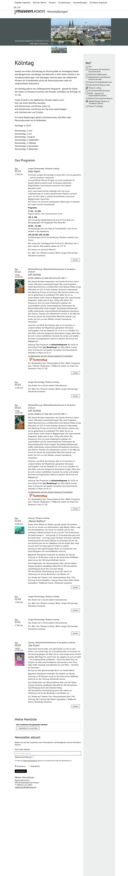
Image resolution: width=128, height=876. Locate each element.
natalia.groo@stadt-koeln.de (25, 787)
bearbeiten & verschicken (28, 728)
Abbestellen (34, 766)
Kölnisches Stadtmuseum (97, 74)
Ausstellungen (64, 2)
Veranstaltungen (80, 2)
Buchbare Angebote (98, 2)
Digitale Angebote (22, 2)
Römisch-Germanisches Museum (100, 98)
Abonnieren (20, 766)
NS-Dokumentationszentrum (99, 90)
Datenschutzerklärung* (24, 757)
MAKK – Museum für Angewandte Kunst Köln (97, 94)
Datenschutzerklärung (30, 761)
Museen (52, 2)
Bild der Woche (39, 2)
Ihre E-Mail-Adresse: (22, 749)
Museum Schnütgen (95, 106)
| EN (17, 7)
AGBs (44, 869)
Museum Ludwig (95, 88)
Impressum (21, 869)
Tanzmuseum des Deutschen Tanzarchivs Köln (99, 70)
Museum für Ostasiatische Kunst (100, 82)
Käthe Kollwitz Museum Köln (99, 85)
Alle (89, 66)
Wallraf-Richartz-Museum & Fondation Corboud (99, 102)
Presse (51, 869)
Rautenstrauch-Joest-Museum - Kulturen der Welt (99, 78)
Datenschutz (34, 869)
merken (75, 260)
